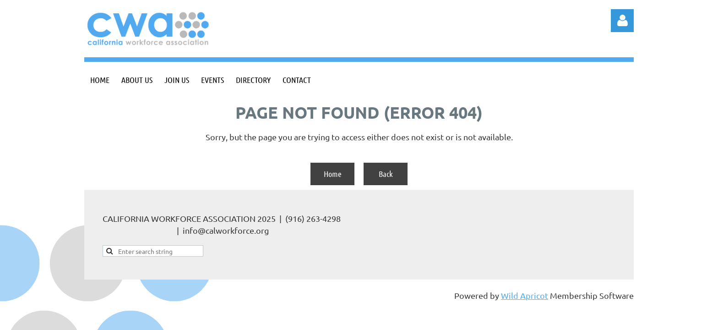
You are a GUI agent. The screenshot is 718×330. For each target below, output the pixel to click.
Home (333, 174)
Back (386, 174)
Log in (622, 20)
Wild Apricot (524, 295)
